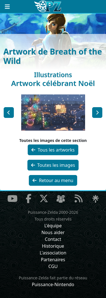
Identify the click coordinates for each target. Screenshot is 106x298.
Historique (53, 246)
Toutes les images (53, 165)
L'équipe (53, 226)
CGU (53, 266)
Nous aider (52, 232)
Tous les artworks (53, 150)
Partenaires (53, 259)
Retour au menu (53, 180)
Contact (53, 239)
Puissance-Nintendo (53, 284)
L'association (53, 253)
